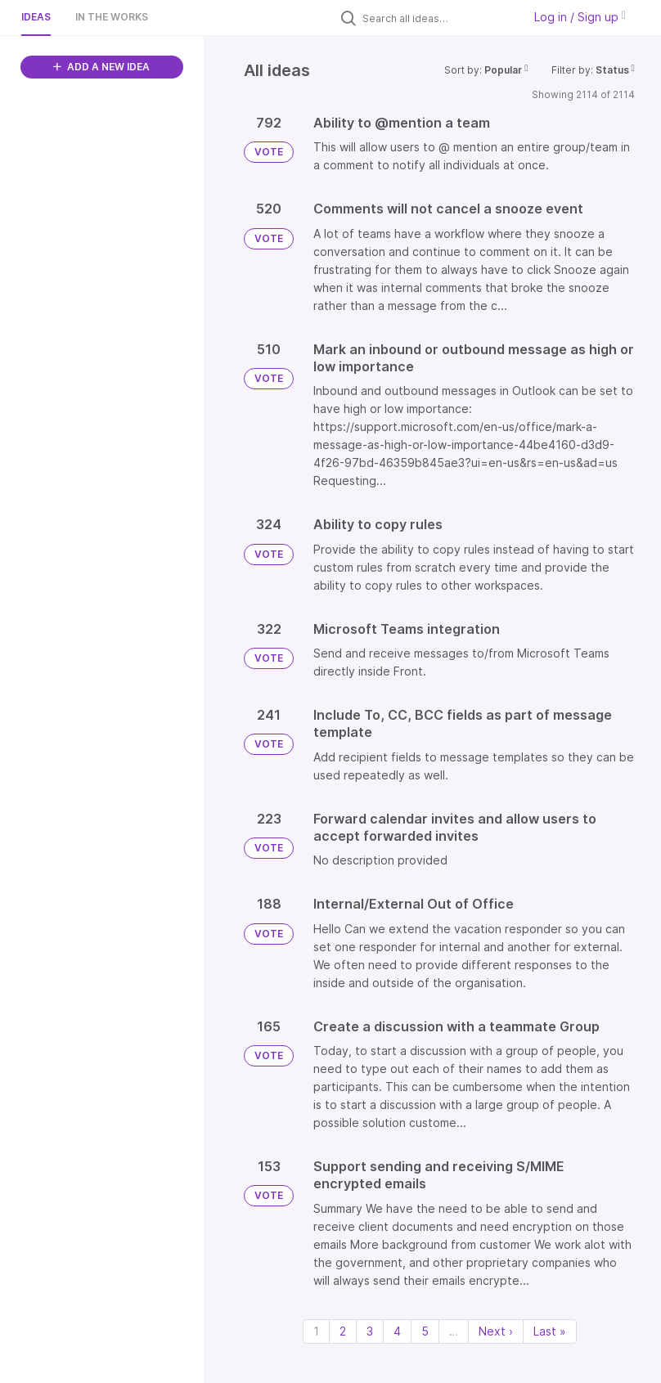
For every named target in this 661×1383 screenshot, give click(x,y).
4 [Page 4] (397, 1331)
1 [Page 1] (316, 1331)
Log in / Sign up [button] (580, 17)
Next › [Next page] (496, 1331)
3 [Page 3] (369, 1331)
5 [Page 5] (425, 1331)
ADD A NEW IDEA (101, 67)
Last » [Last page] (549, 1331)
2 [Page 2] (342, 1331)
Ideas (36, 17)
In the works (111, 17)
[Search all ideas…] (438, 18)
